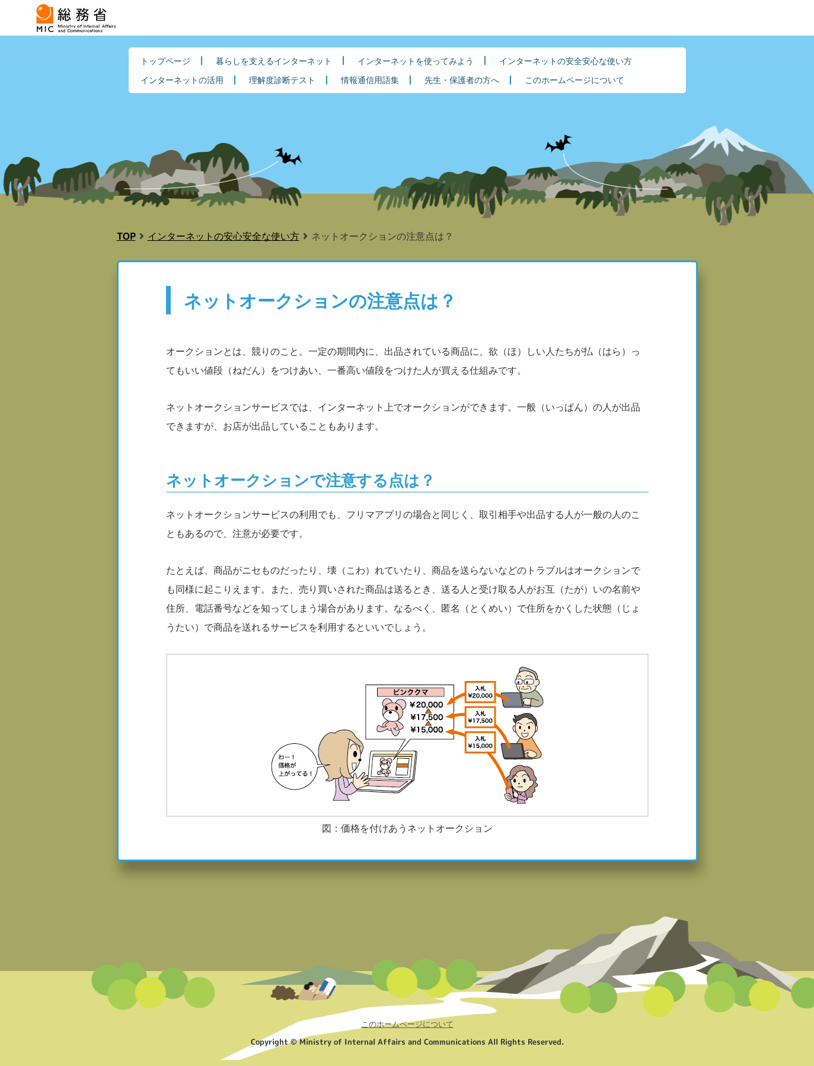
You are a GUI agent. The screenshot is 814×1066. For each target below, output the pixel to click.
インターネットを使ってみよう (415, 60)
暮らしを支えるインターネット (274, 60)
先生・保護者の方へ (461, 79)
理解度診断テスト (282, 79)
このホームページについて (574, 79)
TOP (126, 235)
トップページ (165, 60)
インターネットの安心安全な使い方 (223, 235)
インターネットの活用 (182, 79)
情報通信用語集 (370, 79)
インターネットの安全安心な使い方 (565, 60)
